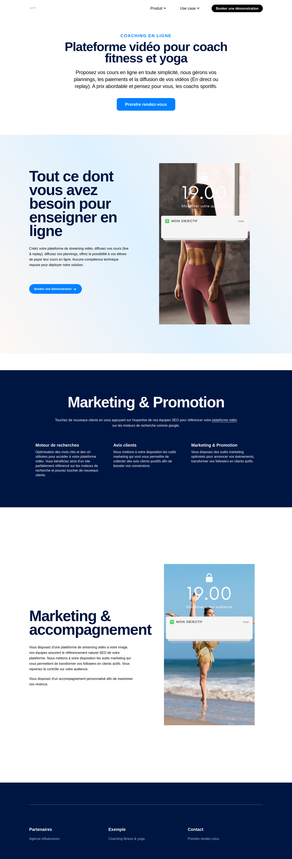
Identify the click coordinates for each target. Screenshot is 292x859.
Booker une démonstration (237, 8)
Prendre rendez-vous (146, 104)
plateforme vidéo (224, 420)
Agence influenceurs (44, 839)
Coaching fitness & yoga (127, 839)
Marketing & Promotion (214, 445)
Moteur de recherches (57, 445)
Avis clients (124, 445)
